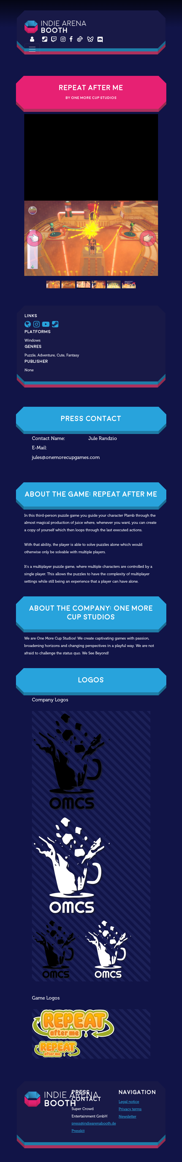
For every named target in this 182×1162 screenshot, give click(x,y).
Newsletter (127, 1116)
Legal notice (129, 1101)
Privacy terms (130, 1109)
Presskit (78, 1130)
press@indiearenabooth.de (94, 1123)
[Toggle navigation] (32, 49)
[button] (34, 238)
